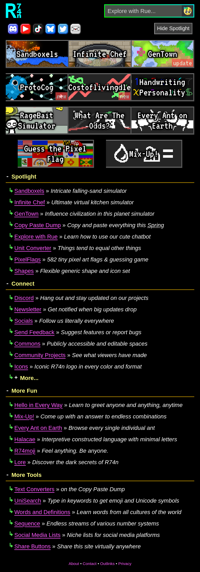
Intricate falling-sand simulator (70, 191)
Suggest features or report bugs (77, 332)
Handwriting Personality (162, 87)
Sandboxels (37, 54)
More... (29, 378)
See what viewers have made (80, 355)
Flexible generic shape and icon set (72, 271)
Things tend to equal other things (77, 248)
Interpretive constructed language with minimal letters (95, 439)
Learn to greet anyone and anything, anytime (98, 405)
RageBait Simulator (36, 120)
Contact (90, 563)
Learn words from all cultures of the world (98, 512)
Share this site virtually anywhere (77, 546)
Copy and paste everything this (89, 225)
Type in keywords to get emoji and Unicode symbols (96, 500)
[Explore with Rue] (143, 11)
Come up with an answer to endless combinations (90, 416)
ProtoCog (36, 87)
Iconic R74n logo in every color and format (78, 366)
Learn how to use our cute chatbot (82, 236)
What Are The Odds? (99, 120)
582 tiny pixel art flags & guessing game (81, 259)
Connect (22, 283)
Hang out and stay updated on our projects (81, 298)
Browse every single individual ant (84, 428)
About (73, 563)
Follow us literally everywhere (64, 321)
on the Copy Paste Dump (69, 489)
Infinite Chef (100, 54)
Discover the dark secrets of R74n (66, 462)
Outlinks (107, 563)
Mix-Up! (143, 153)
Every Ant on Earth (162, 120)
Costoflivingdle (99, 87)
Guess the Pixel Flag (55, 153)
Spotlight (23, 176)
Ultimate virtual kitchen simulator (74, 202)
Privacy (124, 563)
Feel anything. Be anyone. (61, 451)
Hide (162, 28)
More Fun (24, 390)
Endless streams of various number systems (86, 523)
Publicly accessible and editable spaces (80, 343)
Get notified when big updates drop (75, 309)
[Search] (187, 11)
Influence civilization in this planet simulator (84, 214)
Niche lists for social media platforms (87, 535)
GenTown (162, 54)
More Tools (26, 475)
